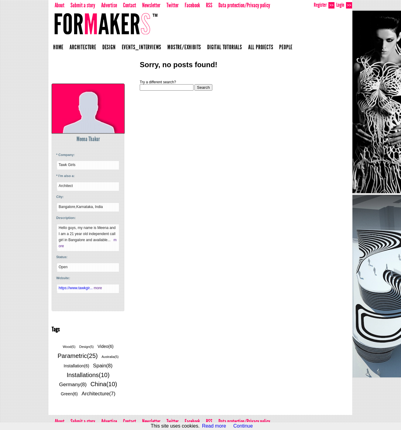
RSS (209, 5)
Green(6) (69, 393)
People (286, 47)
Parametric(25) (78, 355)
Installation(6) (76, 365)
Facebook (192, 5)
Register (324, 5)
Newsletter (151, 5)
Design (109, 47)
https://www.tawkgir (76, 288)
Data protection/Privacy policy (244, 5)
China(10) (104, 384)
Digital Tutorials (224, 47)
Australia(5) (109, 357)
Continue (243, 425)
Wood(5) (69, 347)
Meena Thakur (88, 139)
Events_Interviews (142, 47)
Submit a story (82, 5)
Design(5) (86, 347)
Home (58, 47)
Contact (129, 5)
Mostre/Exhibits (184, 47)
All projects (260, 47)
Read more (214, 425)
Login (344, 5)
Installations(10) (88, 375)
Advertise (109, 5)
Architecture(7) (98, 394)
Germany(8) (73, 384)
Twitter (172, 5)
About (59, 5)
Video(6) (106, 346)
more (98, 288)
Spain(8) (102, 366)
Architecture (83, 47)
